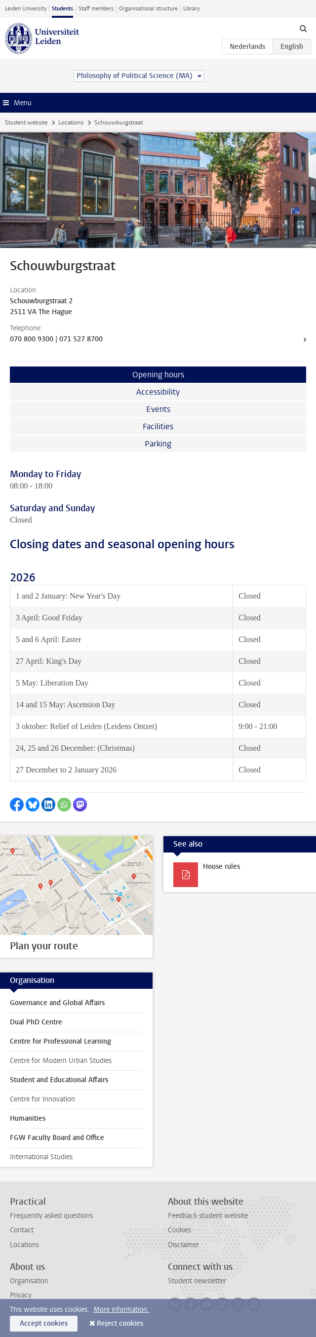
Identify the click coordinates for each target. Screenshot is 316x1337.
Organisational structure (148, 8)
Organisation (29, 1281)
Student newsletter (197, 1281)
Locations (70, 122)
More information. (121, 1309)
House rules (221, 866)
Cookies (179, 1230)
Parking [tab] (158, 444)
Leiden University (25, 8)
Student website (26, 122)
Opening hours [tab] (158, 374)
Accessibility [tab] (158, 392)
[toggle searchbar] (303, 28)
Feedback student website (208, 1215)
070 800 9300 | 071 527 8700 (56, 339)
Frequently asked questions (51, 1215)
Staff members (96, 8)
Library (191, 8)
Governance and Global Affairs (57, 1003)
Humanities (27, 1118)
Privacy (21, 1295)
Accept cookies (44, 1323)
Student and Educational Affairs (59, 1080)
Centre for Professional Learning (60, 1041)
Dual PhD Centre (36, 1022)
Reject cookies (120, 1323)
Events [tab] (158, 409)
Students (62, 8)
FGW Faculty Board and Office (57, 1137)
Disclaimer (183, 1245)
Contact (22, 1230)
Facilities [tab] (158, 426)
